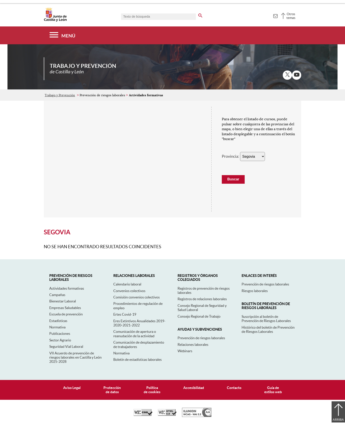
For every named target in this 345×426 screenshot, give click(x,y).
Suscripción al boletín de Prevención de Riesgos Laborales (266, 319)
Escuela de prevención (66, 314)
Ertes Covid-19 (124, 314)
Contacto (234, 388)
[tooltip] (275, 15)
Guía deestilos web (273, 390)
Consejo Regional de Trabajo (199, 316)
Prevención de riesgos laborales (201, 338)
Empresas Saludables (65, 308)
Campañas (57, 295)
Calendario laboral (127, 284)
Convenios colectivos (129, 291)
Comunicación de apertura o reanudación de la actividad (134, 334)
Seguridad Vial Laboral (66, 346)
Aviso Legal (72, 388)
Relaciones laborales (193, 344)
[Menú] (62, 35)
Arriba (338, 419)
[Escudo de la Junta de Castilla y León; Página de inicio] (55, 21)
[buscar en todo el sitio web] (200, 15)
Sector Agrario (60, 340)
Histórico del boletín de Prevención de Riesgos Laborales (268, 329)
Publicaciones (59, 333)
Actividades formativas (66, 288)
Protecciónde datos (112, 390)
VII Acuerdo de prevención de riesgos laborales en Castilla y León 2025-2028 (75, 357)
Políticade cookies (152, 390)
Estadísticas (58, 321)
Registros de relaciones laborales (202, 299)
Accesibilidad (193, 388)
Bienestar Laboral (62, 301)
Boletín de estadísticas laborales (137, 359)
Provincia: (230, 156)
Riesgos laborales (255, 291)
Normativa (57, 327)
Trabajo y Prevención (60, 95)
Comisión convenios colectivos (136, 297)
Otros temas (290, 16)
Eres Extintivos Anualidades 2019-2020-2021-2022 (139, 323)
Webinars (185, 351)
